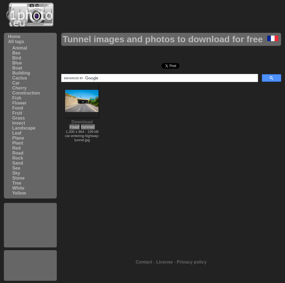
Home (14, 36)
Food (17, 108)
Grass (18, 118)
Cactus (19, 78)
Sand (17, 163)
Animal (19, 48)
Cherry (19, 88)
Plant (17, 143)
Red (16, 148)
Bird (16, 58)
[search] (159, 78)
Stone (18, 178)
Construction (26, 93)
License (164, 262)
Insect (18, 123)
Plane (18, 138)
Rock (17, 158)
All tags (16, 41)
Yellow (19, 193)
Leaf (16, 133)
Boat (17, 68)
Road (17, 153)
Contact (144, 262)
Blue (17, 63)
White (18, 188)
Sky (16, 173)
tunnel (88, 127)
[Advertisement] (30, 225)
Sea (16, 168)
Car (16, 83)
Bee (16, 53)
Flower (19, 103)
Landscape (24, 128)
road (74, 127)
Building (21, 73)
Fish (16, 98)
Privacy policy (192, 262)
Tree (16, 183)
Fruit (17, 113)
